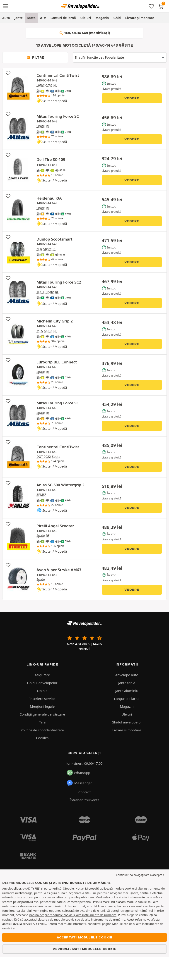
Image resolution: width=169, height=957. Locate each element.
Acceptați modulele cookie (84, 937)
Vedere (131, 98)
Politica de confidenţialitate (42, 730)
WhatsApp (78, 773)
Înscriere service (42, 698)
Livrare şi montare (139, 18)
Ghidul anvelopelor (42, 682)
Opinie (42, 690)
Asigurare (42, 675)
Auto (6, 18)
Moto (31, 18)
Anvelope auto (126, 675)
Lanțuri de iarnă (63, 18)
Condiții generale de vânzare (42, 714)
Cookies (42, 737)
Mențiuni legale (42, 706)
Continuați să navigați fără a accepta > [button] (140, 875)
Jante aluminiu (126, 690)
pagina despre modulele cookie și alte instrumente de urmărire (72, 915)
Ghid (117, 18)
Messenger (79, 783)
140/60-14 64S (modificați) (84, 33)
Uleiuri (85, 18)
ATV (43, 18)
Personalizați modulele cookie (84, 949)
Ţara (42, 722)
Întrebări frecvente (84, 800)
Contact (84, 792)
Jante (18, 18)
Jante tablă (126, 682)
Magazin (102, 18)
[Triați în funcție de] (120, 57)
